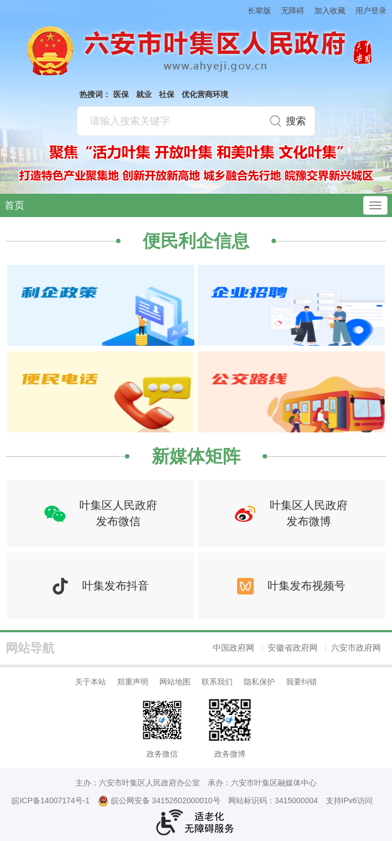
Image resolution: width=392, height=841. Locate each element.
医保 (121, 94)
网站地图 (174, 681)
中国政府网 (233, 647)
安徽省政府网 (293, 647)
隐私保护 (259, 681)
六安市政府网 (356, 647)
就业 (144, 94)
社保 (166, 94)
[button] (254, 10)
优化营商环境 (205, 94)
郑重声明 (132, 681)
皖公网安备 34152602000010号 (159, 801)
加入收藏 (329, 10)
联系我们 (217, 681)
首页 (14, 205)
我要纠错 (301, 681)
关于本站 (90, 681)
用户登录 (370, 10)
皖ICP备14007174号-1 (50, 800)
